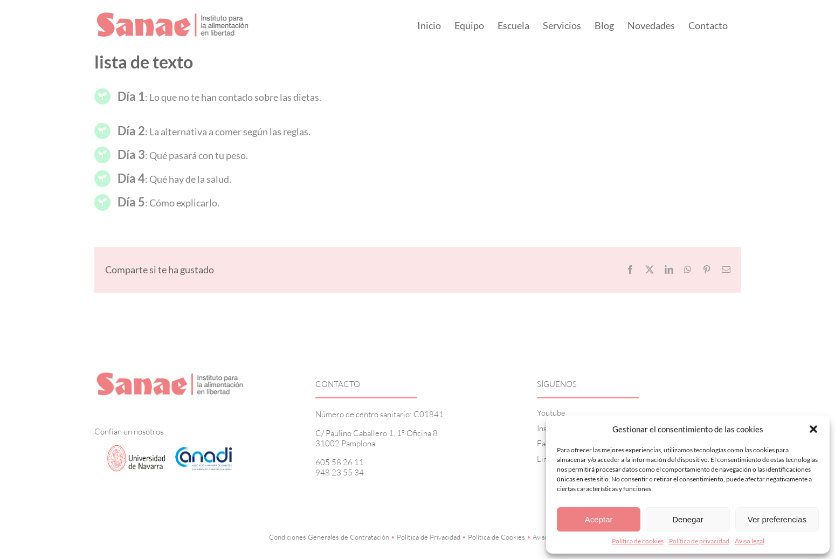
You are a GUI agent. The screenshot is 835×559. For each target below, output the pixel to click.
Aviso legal (749, 541)
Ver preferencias (777, 519)
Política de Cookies (496, 537)
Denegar (687, 519)
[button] (813, 429)
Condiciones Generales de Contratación (329, 537)
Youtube (551, 413)
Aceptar (599, 519)
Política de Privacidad (428, 537)
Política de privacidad (699, 541)
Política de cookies (638, 541)
